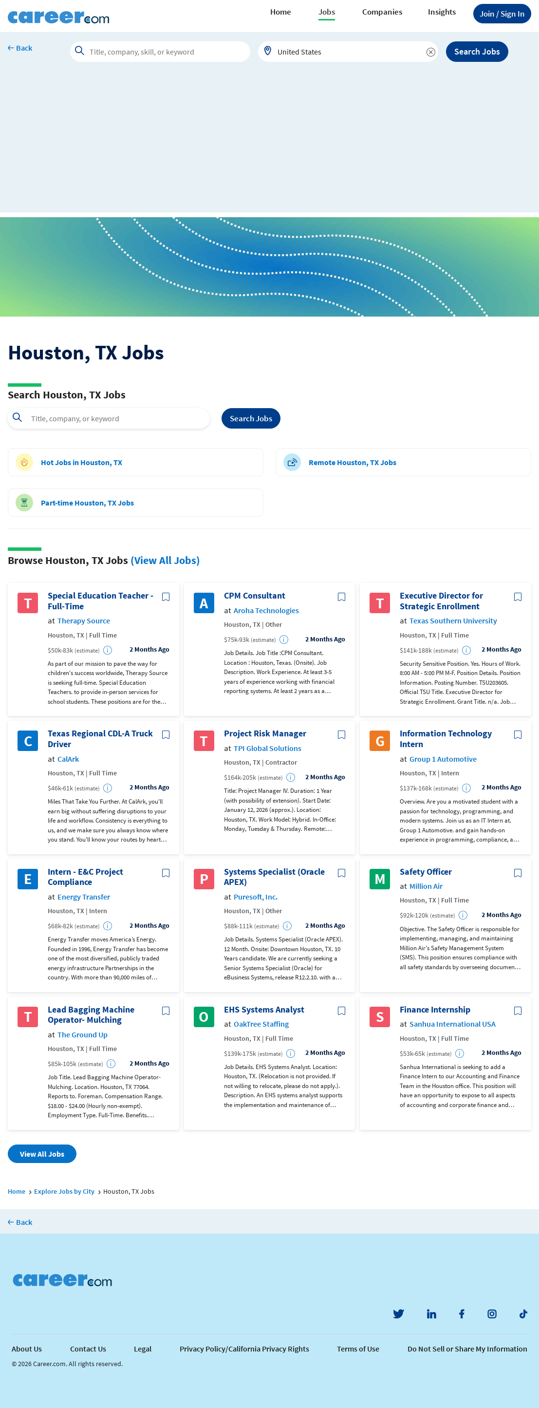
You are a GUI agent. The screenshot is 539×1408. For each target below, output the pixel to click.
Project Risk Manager (265, 733)
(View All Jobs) (165, 560)
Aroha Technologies (266, 610)
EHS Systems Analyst (264, 1009)
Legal (142, 1348)
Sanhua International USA (452, 1024)
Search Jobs (477, 51)
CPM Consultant (254, 595)
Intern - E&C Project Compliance (85, 876)
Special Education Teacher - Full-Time (100, 600)
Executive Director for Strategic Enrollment (441, 600)
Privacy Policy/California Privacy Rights (244, 1348)
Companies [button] (382, 11)
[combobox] (348, 51)
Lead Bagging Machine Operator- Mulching (91, 1014)
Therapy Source (83, 620)
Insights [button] (442, 11)
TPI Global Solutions (267, 748)
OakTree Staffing (261, 1024)
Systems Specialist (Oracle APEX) (274, 876)
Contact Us (88, 1348)
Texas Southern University (453, 620)
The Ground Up (82, 1034)
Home (280, 11)
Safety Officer (426, 871)
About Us (27, 1348)
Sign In (502, 13)
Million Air (426, 886)
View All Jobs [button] (42, 1154)
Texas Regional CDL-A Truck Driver (100, 738)
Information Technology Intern (446, 738)
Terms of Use (358, 1348)
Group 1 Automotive (443, 759)
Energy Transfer (83, 896)
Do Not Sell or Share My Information (467, 1348)
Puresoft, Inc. (256, 896)
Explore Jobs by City (64, 1191)
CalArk (68, 759)
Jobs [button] (326, 11)
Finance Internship (435, 1009)
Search (251, 418)
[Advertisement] (269, 144)
